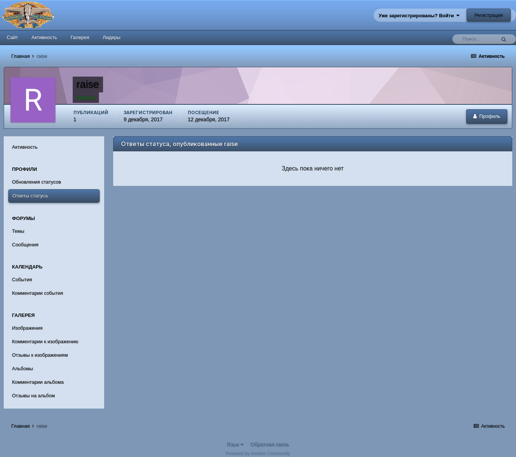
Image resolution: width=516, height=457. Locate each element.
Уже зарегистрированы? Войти (419, 15)
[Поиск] (475, 39)
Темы (18, 231)
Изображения (27, 328)
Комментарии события (37, 293)
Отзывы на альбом (33, 395)
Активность (44, 37)
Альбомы (22, 368)
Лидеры (111, 37)
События (22, 279)
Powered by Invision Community (258, 453)
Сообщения (25, 244)
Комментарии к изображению (45, 341)
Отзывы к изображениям (40, 355)
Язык (235, 445)
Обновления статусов (36, 182)
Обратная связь (270, 445)
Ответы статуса (30, 196)
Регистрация (488, 15)
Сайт (12, 37)
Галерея (79, 37)
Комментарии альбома (38, 382)
